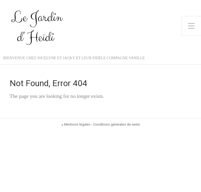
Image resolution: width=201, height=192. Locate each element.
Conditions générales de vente (116, 124)
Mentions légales (77, 124)
